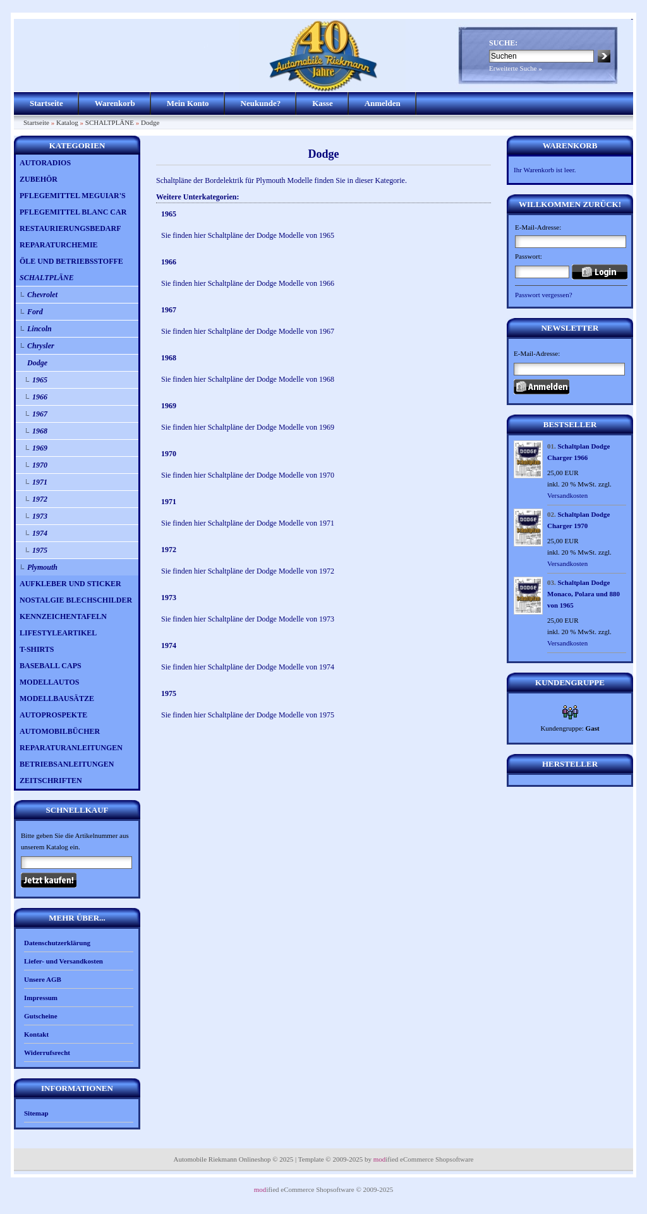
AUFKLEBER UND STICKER (70, 583)
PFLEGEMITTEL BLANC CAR (73, 212)
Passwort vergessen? (543, 294)
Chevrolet (42, 294)
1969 (39, 448)
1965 (39, 379)
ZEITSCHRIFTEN (51, 780)
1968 (39, 431)
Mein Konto (188, 103)
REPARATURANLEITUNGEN (71, 747)
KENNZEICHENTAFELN (63, 616)
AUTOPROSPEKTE (53, 714)
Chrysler (40, 345)
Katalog (67, 122)
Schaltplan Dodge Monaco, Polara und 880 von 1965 (583, 594)
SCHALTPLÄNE (109, 122)
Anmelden (383, 103)
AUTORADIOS (45, 162)
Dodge (150, 122)
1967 (39, 414)
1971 (39, 482)
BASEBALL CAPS (51, 665)
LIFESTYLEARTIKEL (58, 632)
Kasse (322, 103)
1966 (39, 396)
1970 (39, 465)
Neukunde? (261, 103)
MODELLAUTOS (49, 682)
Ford (35, 311)
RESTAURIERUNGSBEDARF (70, 228)
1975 (39, 550)
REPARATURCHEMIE (59, 244)
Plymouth (42, 567)
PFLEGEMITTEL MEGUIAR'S (73, 195)
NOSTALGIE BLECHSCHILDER (76, 600)
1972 (39, 499)
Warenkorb (115, 103)
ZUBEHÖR (38, 179)
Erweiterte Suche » (515, 68)
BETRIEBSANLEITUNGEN (67, 764)
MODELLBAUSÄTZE (57, 698)
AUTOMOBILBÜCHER (60, 731)
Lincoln (39, 328)
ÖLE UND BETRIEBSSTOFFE (71, 261)
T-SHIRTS (37, 649)
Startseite (46, 103)
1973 (39, 516)
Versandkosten (567, 495)
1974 (39, 533)
